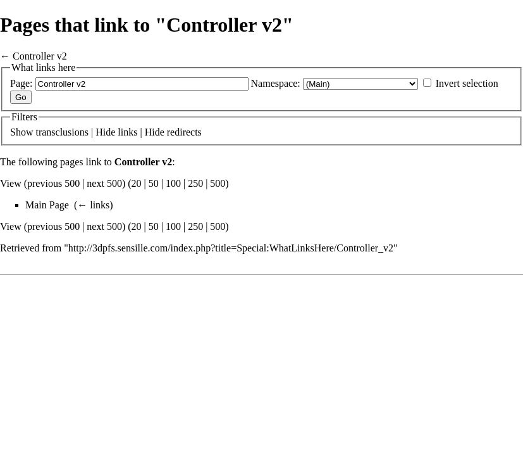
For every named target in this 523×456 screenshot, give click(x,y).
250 (195, 183)
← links (93, 205)
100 (173, 183)
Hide (105, 132)
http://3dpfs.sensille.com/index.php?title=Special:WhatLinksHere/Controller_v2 (230, 248)
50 (154, 183)
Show (21, 132)
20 (137, 183)
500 (217, 183)
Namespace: (275, 83)
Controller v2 (40, 56)
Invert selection (467, 83)
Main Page (47, 205)
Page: (21, 83)
